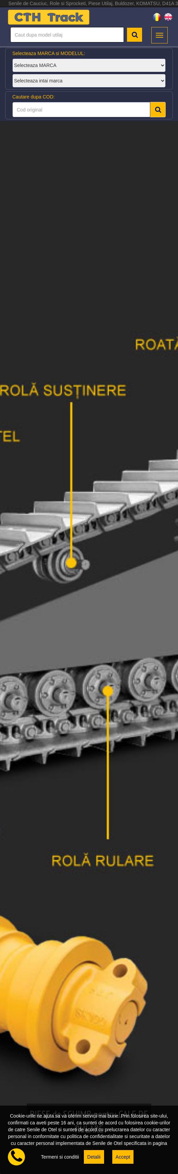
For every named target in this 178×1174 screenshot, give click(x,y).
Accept (123, 1157)
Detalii (94, 1157)
